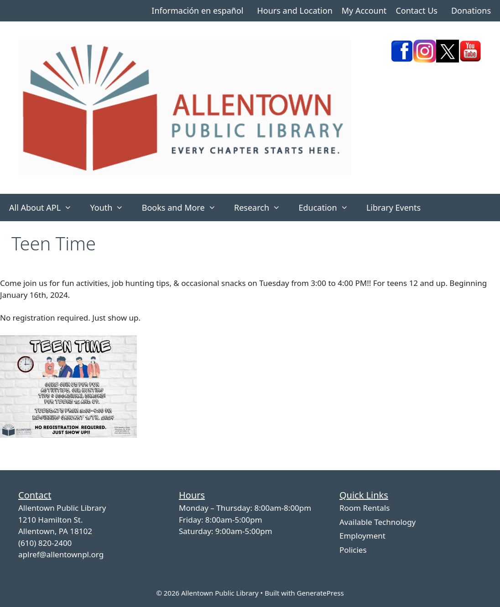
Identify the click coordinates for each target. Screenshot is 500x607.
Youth (111, 207)
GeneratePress (320, 592)
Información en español (197, 10)
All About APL (45, 207)
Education (327, 207)
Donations (471, 10)
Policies (353, 550)
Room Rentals (364, 508)
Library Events (393, 207)
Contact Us (417, 10)
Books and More (183, 207)
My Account (364, 10)
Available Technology (377, 522)
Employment (362, 535)
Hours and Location (294, 10)
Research (261, 207)
